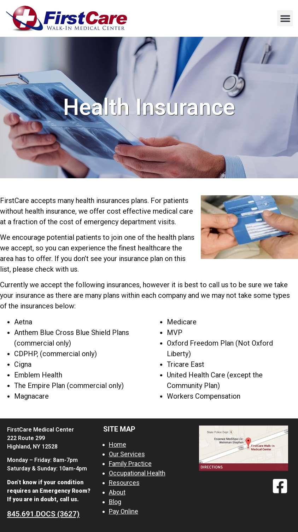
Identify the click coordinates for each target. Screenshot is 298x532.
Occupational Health (137, 473)
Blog (115, 501)
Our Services (127, 454)
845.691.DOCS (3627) (43, 514)
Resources (124, 482)
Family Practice (130, 463)
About (117, 492)
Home (117, 444)
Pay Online (123, 511)
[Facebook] (280, 486)
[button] (285, 18)
